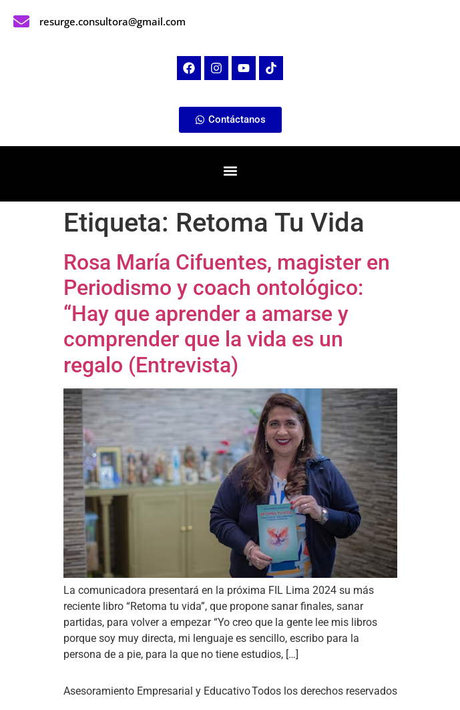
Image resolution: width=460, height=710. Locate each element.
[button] (230, 170)
